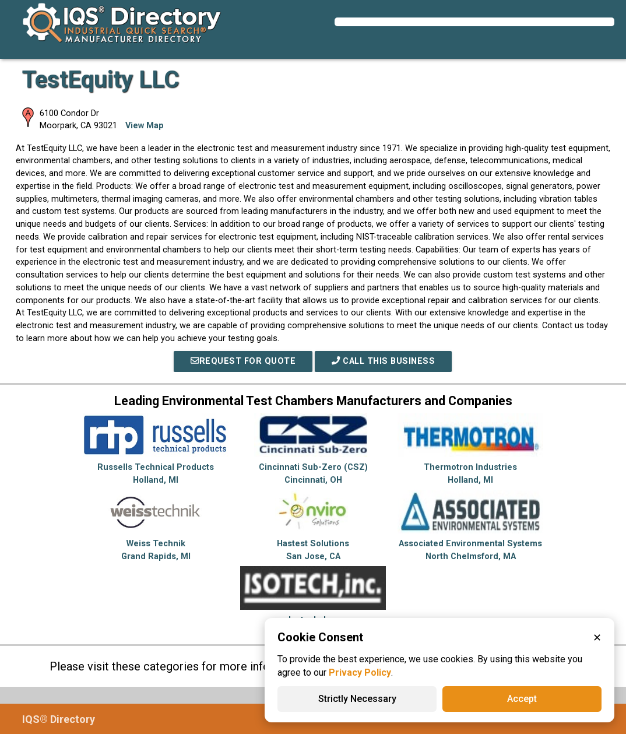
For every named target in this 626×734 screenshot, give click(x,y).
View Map (144, 126)
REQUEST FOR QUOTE (243, 361)
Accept (522, 698)
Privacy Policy (360, 672)
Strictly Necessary (357, 698)
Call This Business (383, 361)
